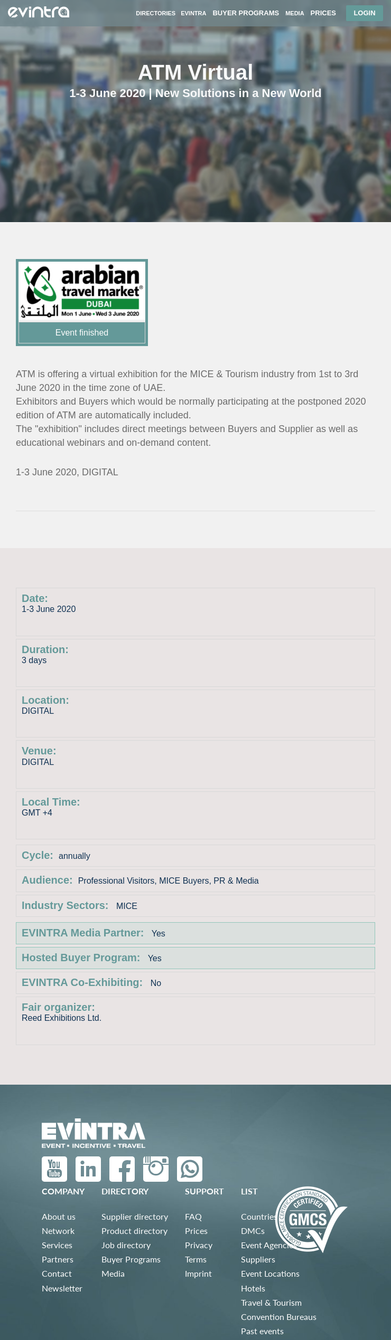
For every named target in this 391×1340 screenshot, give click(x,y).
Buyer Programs (131, 1259)
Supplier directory (134, 1216)
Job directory (126, 1245)
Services (57, 1245)
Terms (196, 1259)
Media (113, 1273)
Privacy (198, 1245)
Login (364, 13)
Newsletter (62, 1288)
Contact (57, 1273)
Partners (57, 1259)
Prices (196, 1231)
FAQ (193, 1216)
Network (58, 1231)
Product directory (134, 1231)
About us (59, 1216)
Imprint (198, 1273)
